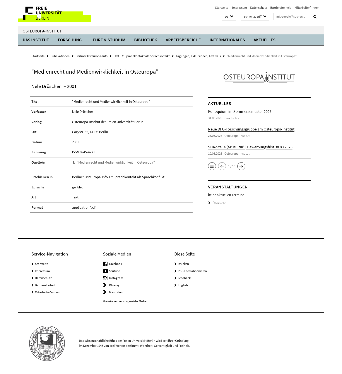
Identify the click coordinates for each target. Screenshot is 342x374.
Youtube (114, 271)
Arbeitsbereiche (183, 39)
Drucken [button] (183, 264)
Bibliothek (145, 39)
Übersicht (217, 203)
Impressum (239, 7)
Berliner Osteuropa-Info (92, 56)
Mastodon (116, 292)
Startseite (221, 7)
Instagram (116, 278)
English (183, 285)
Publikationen (60, 56)
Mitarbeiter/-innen (306, 7)
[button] (229, 17)
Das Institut (36, 39)
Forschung (70, 39)
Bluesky (114, 285)
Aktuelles (264, 39)
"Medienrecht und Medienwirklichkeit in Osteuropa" (116, 162)
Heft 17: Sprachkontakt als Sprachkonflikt (142, 56)
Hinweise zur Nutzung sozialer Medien (125, 301)
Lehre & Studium (108, 39)
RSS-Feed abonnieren (192, 271)
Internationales (227, 39)
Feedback (184, 278)
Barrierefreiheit (280, 7)
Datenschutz (258, 7)
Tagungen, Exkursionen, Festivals (198, 56)
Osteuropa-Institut (42, 31)
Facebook (115, 264)
